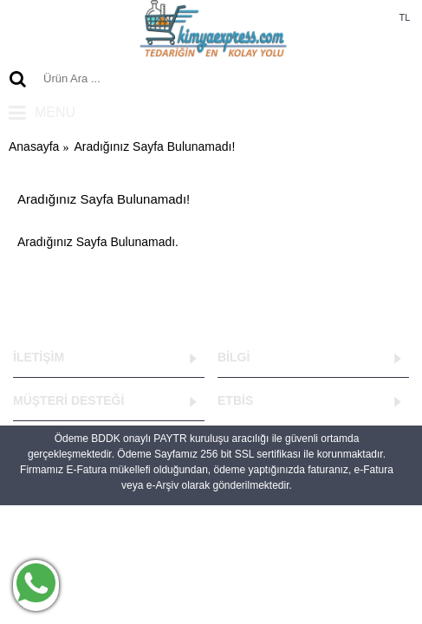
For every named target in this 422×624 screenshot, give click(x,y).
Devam (375, 295)
